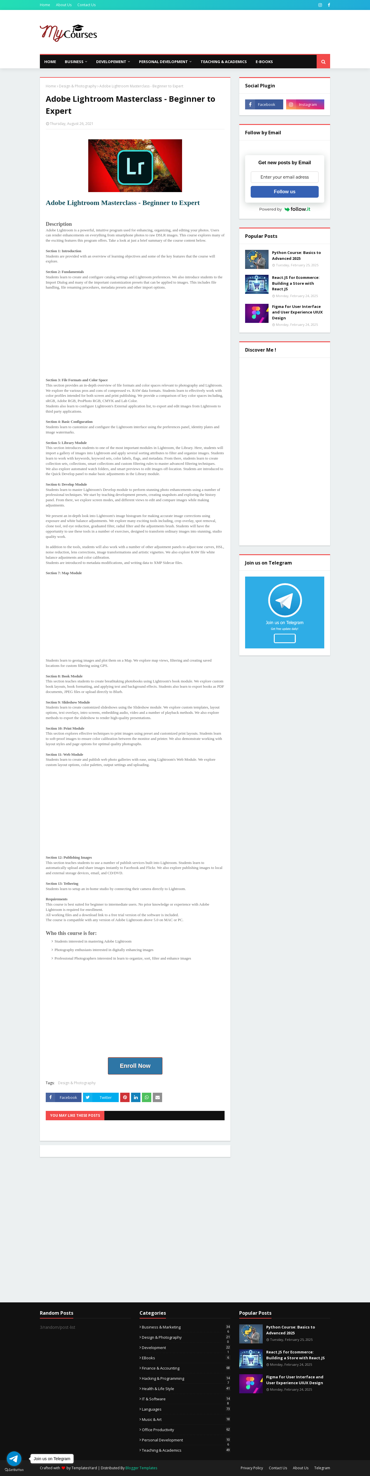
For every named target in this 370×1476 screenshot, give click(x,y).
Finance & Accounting (186, 1368)
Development (186, 1347)
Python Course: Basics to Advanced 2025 (296, 255)
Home (45, 4)
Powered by (284, 209)
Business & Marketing (186, 1327)
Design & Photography (77, 86)
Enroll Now (135, 1065)
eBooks (186, 1357)
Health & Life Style (186, 1388)
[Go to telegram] (14, 1458)
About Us (64, 4)
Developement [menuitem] (111, 61)
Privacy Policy (252, 1467)
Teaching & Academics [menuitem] (224, 61)
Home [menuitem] (50, 61)
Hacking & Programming (186, 1378)
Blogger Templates (141, 1467)
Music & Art (186, 1419)
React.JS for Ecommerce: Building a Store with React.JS (296, 283)
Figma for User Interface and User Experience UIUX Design (297, 312)
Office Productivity (186, 1429)
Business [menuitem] (74, 61)
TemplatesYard (84, 1467)
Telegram (322, 1467)
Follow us (285, 191)
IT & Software (186, 1399)
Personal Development (186, 1440)
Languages (186, 1409)
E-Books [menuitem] (264, 61)
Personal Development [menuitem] (163, 61)
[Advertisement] (223, 32)
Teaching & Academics (186, 1450)
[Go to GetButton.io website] (14, 1470)
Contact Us (86, 4)
